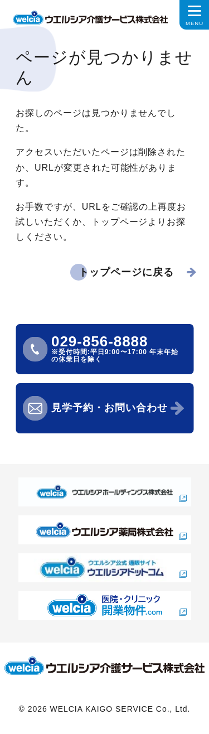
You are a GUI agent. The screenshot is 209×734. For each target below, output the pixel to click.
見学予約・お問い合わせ (109, 407)
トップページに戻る (126, 272)
